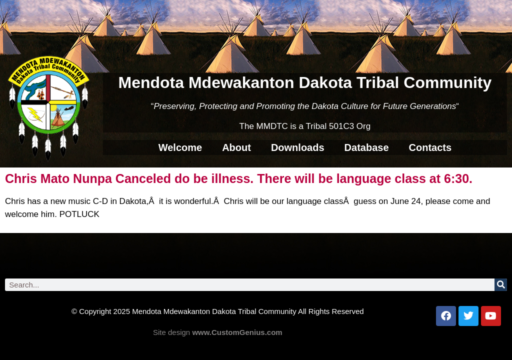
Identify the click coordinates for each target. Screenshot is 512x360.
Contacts (430, 147)
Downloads (297, 147)
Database (366, 147)
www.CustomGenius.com (237, 332)
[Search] (500, 284)
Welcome (180, 147)
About (236, 147)
